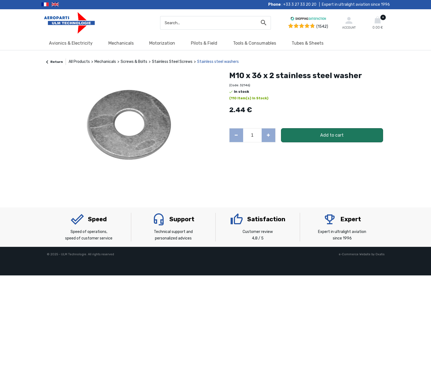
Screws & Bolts (134, 61)
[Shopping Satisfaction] (308, 19)
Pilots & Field (204, 43)
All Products (79, 61)
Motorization (162, 43)
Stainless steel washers (218, 61)
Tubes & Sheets (307, 43)
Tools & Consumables (254, 43)
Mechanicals (121, 43)
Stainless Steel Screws (172, 61)
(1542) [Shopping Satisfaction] (322, 26)
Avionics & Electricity (71, 43)
